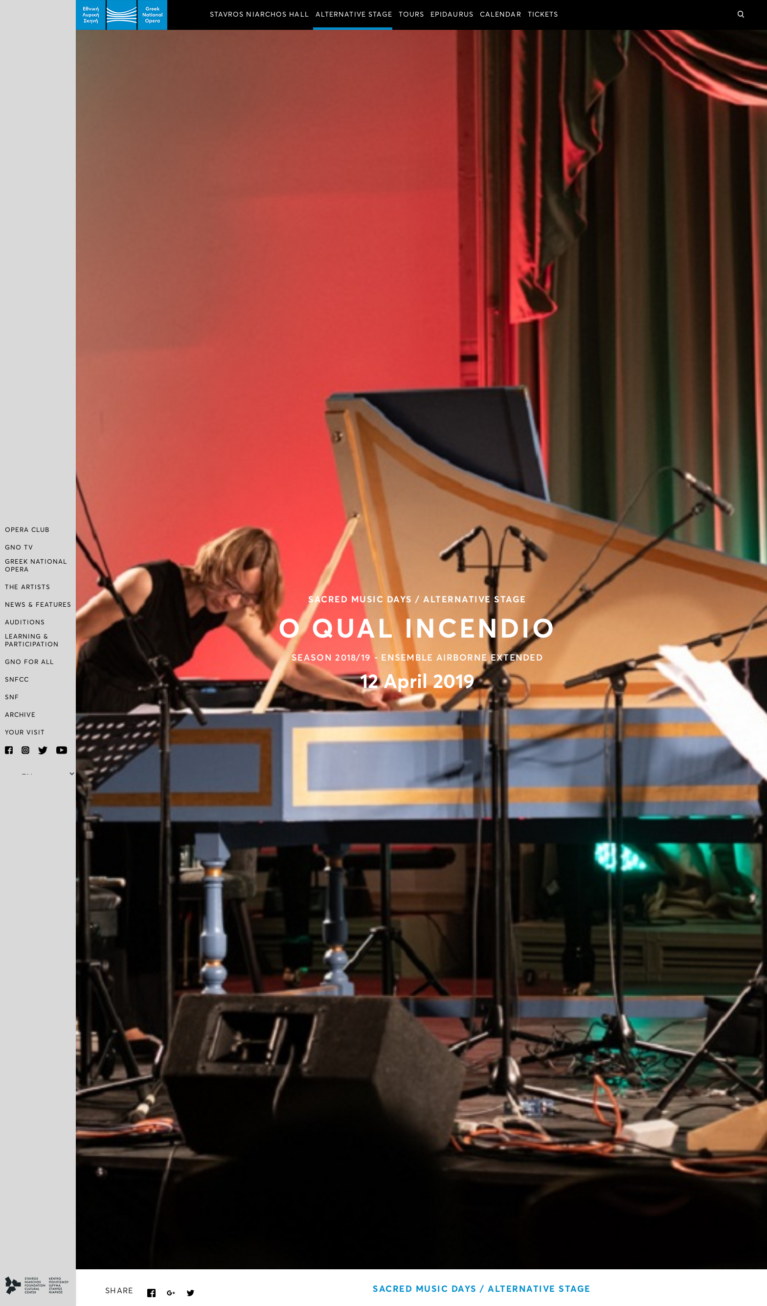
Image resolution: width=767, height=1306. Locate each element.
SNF (12, 697)
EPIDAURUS (452, 14)
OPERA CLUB (27, 530)
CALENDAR (500, 14)
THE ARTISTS (27, 587)
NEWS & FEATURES (38, 605)
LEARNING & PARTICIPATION (32, 641)
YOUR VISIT (25, 733)
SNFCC (17, 680)
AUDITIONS (25, 622)
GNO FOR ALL (29, 662)
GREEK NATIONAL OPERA (36, 566)
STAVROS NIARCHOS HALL (259, 14)
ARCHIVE (20, 715)
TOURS (411, 14)
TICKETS (543, 14)
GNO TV (19, 548)
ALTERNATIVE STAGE (354, 14)
